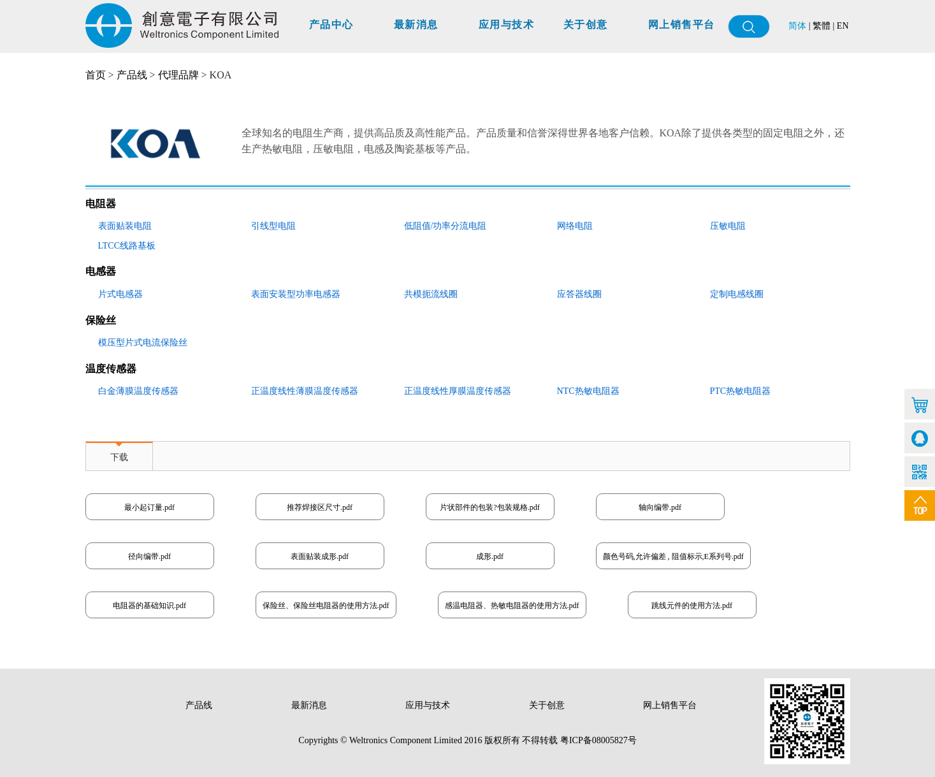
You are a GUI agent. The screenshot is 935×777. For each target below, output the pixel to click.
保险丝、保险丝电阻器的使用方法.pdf (326, 605)
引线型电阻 (273, 226)
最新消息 (416, 24)
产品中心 (331, 24)
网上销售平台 (681, 24)
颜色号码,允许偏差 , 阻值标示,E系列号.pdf (673, 556)
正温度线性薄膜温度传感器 (304, 391)
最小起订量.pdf (149, 507)
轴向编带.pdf (660, 507)
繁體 (821, 26)
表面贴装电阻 (125, 226)
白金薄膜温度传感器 (138, 391)
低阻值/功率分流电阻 (445, 226)
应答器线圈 (579, 294)
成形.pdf (490, 556)
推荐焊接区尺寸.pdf (319, 507)
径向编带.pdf (149, 556)
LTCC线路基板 (127, 246)
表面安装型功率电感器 (295, 294)
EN (843, 26)
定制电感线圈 (737, 294)
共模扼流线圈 (431, 294)
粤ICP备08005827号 (598, 740)
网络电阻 (575, 226)
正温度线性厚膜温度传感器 (457, 391)
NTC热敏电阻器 (588, 391)
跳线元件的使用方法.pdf (691, 605)
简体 (797, 26)
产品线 (132, 74)
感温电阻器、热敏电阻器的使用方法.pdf (512, 605)
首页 (95, 74)
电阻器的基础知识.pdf (149, 605)
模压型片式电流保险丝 (142, 342)
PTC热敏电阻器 (740, 391)
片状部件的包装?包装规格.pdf (489, 507)
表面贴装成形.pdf (320, 556)
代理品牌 (178, 74)
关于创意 (585, 24)
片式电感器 (120, 294)
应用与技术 (507, 24)
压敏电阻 (728, 226)
